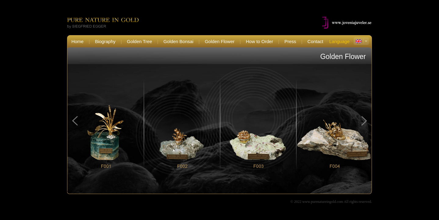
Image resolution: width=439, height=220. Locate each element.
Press (290, 41)
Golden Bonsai (178, 41)
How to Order (259, 41)
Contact (315, 41)
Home (77, 41)
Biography (105, 41)
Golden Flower (220, 41)
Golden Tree (139, 41)
